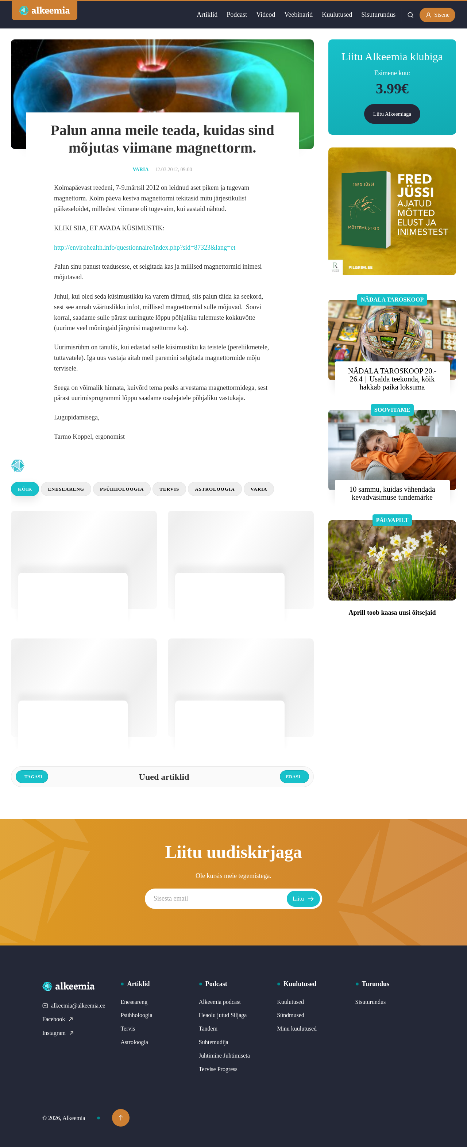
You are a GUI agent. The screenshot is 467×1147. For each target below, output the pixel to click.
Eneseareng (66, 489)
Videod (265, 14)
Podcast (237, 14)
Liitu (303, 898)
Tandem (208, 1028)
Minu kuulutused (297, 1028)
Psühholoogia (122, 489)
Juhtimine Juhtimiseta (224, 1055)
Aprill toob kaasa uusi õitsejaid (392, 612)
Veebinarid (298, 14)
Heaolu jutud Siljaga (223, 1015)
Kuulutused (337, 14)
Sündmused (290, 1015)
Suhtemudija (213, 1042)
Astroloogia (215, 489)
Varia (141, 169)
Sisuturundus (378, 14)
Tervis (169, 489)
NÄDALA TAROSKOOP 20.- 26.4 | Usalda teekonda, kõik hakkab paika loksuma (392, 379)
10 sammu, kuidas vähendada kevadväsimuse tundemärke (392, 493)
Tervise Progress (218, 1069)
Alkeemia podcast (220, 1002)
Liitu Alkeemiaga (392, 114)
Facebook (58, 1019)
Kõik (25, 489)
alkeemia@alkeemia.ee (73, 1005)
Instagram (58, 1033)
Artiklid (207, 14)
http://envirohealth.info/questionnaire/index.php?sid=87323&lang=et (144, 247)
